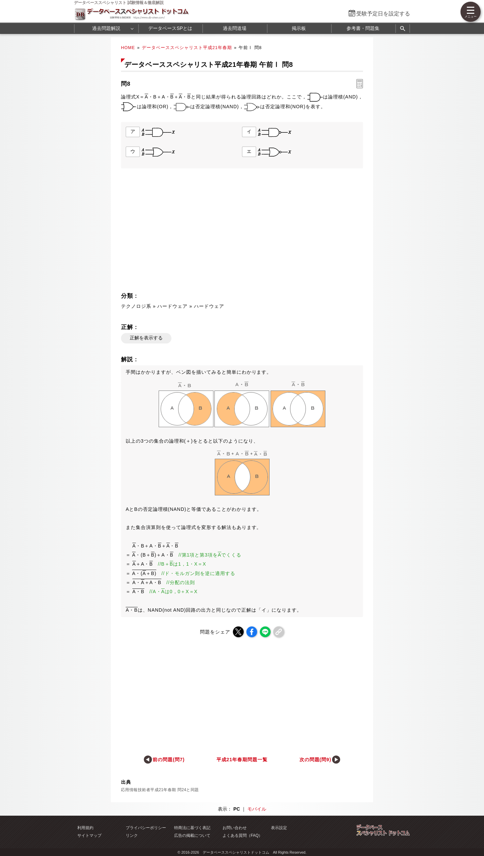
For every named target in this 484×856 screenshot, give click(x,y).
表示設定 (279, 827)
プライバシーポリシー (146, 827)
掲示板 (299, 28)
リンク (132, 835)
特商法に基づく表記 (192, 827)
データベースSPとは (170, 28)
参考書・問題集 (363, 28)
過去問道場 (234, 28)
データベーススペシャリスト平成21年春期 (187, 47)
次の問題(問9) (315, 759)
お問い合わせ (235, 827)
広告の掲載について (192, 835)
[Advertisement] (180, 232)
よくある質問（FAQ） (243, 835)
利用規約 (85, 827)
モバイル (256, 809)
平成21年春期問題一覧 (242, 759)
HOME (128, 47)
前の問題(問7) (169, 759)
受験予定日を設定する (383, 13)
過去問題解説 (106, 28)
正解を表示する (146, 337)
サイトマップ (89, 835)
